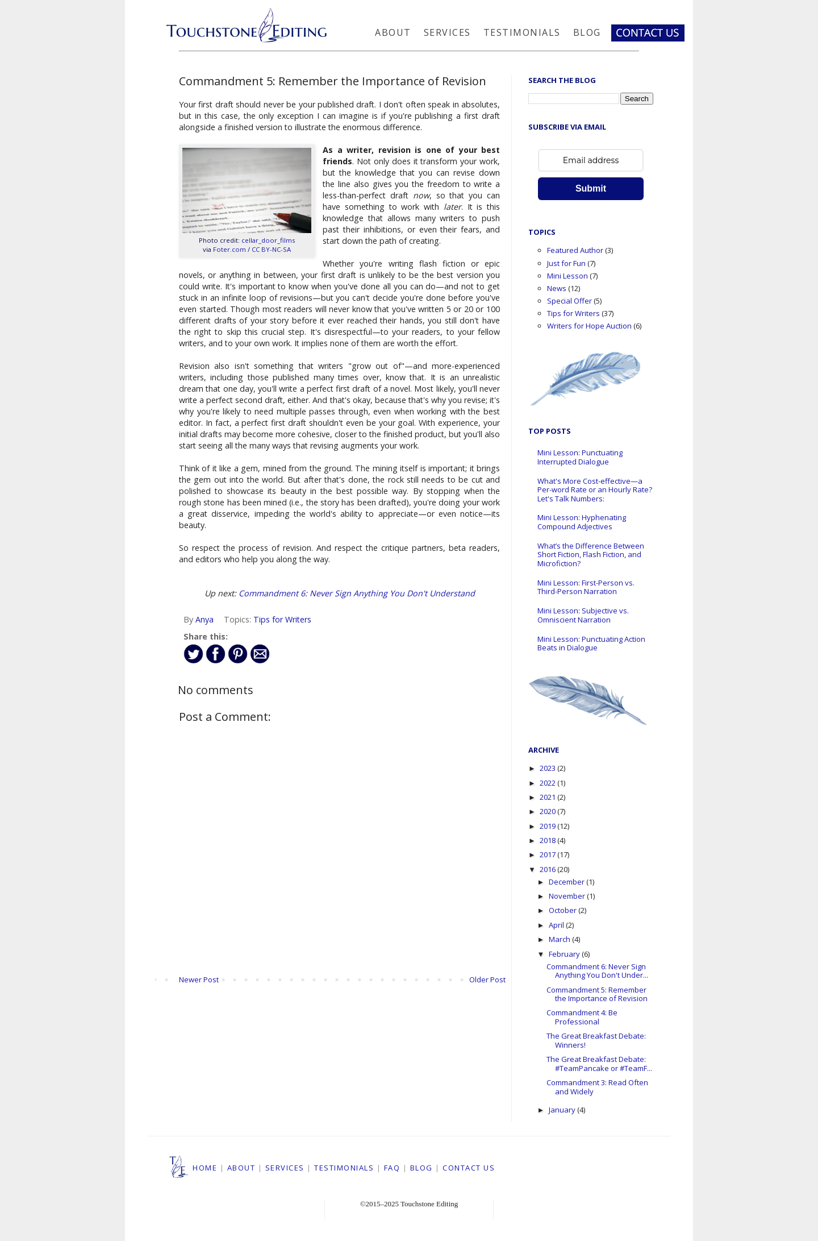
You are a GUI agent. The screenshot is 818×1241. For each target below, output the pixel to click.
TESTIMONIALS (344, 1168)
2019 (548, 826)
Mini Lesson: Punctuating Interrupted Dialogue (580, 457)
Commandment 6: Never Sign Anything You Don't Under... (597, 971)
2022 (548, 783)
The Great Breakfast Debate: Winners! (596, 1040)
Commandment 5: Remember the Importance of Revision (597, 994)
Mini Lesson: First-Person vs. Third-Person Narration (586, 587)
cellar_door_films (268, 240)
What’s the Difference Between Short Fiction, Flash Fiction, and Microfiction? (590, 554)
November (568, 896)
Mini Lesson (567, 276)
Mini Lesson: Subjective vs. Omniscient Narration (583, 615)
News (556, 288)
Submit (590, 188)
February (565, 954)
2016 (548, 869)
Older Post (487, 979)
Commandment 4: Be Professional (581, 1017)
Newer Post (199, 979)
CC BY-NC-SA (271, 249)
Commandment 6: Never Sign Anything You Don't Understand (357, 593)
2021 (548, 797)
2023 (548, 768)
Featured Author (575, 250)
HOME (205, 1168)
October (563, 910)
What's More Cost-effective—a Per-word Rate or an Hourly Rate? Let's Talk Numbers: (594, 490)
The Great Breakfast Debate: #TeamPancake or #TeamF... (599, 1063)
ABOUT (241, 1168)
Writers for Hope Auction (589, 326)
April (557, 925)
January (563, 1110)
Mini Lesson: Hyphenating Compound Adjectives (581, 522)
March (560, 939)
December (567, 882)
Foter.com (229, 249)
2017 (548, 854)
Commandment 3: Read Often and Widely (597, 1087)
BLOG (421, 1168)
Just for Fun (566, 263)
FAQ (392, 1168)
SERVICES (284, 1168)
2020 (548, 811)
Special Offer (569, 301)
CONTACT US (469, 1168)
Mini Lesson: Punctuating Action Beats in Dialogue (591, 643)
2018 (548, 840)
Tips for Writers (282, 619)
